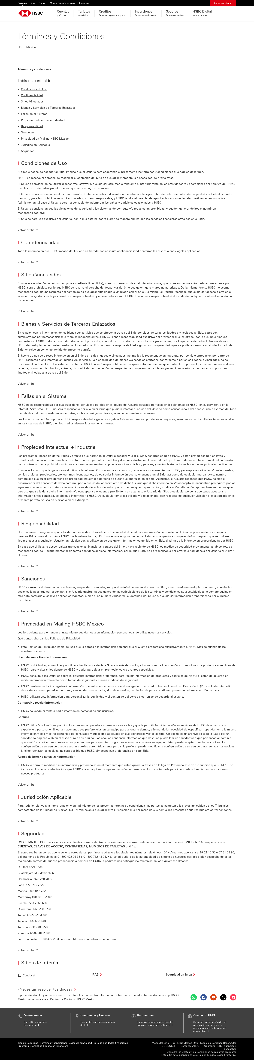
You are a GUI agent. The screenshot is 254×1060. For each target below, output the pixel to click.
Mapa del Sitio (160, 1042)
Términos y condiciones (53, 1042)
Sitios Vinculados (32, 101)
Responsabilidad (32, 126)
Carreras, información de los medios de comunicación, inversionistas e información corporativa (209, 1027)
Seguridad (28, 151)
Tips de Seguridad (28, 1042)
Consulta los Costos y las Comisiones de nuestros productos (201, 1051)
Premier (42, 3)
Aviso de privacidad (80, 1042)
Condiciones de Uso (34, 89)
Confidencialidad (32, 95)
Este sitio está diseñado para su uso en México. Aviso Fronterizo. (198, 1054)
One (33, 3)
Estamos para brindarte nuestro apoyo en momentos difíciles (155, 1024)
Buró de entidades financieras (110, 1042)
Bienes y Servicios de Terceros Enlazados (48, 107)
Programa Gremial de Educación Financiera (43, 1045)
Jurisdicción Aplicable (36, 144)
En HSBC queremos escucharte (35, 1024)
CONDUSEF (169, 1045)
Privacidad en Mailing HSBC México (45, 138)
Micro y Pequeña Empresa (62, 3)
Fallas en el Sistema (34, 114)
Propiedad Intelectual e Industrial (43, 120)
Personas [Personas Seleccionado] (22, 3)
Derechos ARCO (190, 1045)
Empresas (84, 3)
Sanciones (27, 132)
